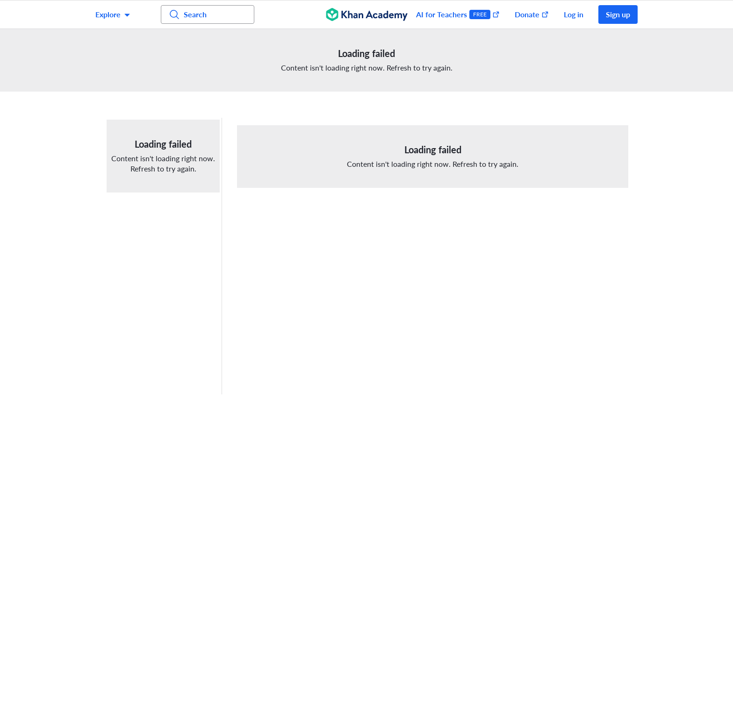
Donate (532, 14)
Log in (573, 14)
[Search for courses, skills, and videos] (207, 14)
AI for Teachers (458, 14)
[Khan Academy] (367, 14)
